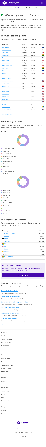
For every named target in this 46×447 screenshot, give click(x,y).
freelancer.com (6, 107)
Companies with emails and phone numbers (14, 302)
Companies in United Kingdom (10, 296)
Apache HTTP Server (9, 233)
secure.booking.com (7, 109)
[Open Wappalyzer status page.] (23, 428)
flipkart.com (5, 68)
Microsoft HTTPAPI (9, 256)
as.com (4, 104)
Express (6, 249)
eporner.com (5, 83)
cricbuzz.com (5, 55)
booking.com (5, 94)
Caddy (6, 254)
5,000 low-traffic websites (9, 318)
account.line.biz (6, 63)
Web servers (20, 8)
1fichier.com (5, 52)
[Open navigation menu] (42, 3)
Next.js (6, 238)
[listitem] (23, 336)
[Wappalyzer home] (10, 3)
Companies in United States (9, 291)
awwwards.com (6, 86)
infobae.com (5, 96)
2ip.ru (3, 70)
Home (2, 8)
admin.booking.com (7, 78)
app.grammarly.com (7, 81)
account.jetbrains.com (8, 101)
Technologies (10, 8)
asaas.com (5, 88)
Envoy (6, 246)
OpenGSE (6, 251)
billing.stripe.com (6, 57)
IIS (5, 243)
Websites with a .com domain (10, 313)
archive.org (5, 99)
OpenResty (7, 241)
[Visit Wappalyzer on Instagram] (21, 437)
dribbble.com (5, 91)
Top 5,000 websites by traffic (10, 307)
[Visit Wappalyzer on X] (23, 437)
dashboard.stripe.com (7, 65)
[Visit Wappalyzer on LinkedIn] (25, 437)
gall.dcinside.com (6, 50)
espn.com (4, 73)
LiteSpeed (6, 236)
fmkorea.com (5, 47)
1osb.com (4, 76)
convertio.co (5, 60)
